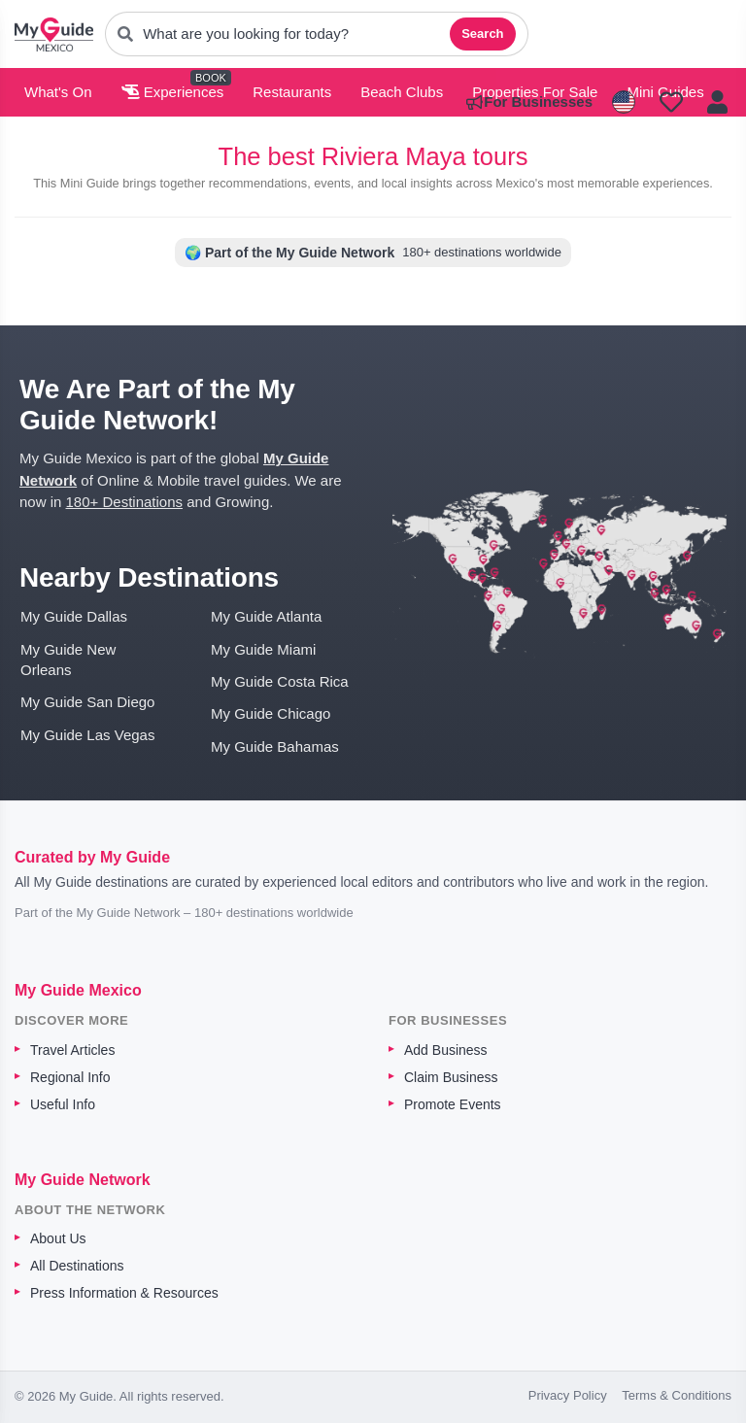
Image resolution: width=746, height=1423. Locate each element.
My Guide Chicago (270, 713)
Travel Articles (72, 1050)
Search (482, 33)
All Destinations (77, 1265)
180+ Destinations (125, 501)
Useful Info (62, 1104)
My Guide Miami (263, 649)
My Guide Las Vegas (87, 735)
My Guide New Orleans (68, 659)
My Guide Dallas (73, 616)
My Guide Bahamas (275, 746)
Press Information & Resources (124, 1293)
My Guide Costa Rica (280, 681)
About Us (58, 1238)
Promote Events (452, 1104)
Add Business (446, 1050)
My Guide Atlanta (266, 616)
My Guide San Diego (87, 702)
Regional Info (70, 1077)
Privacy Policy (567, 1395)
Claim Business (450, 1077)
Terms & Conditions (676, 1395)
